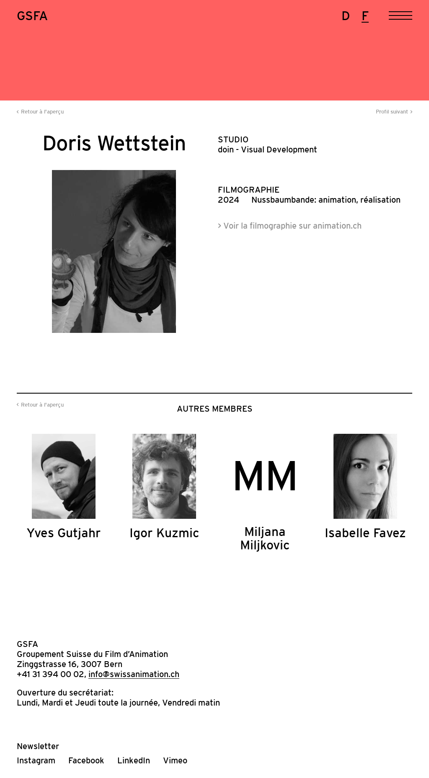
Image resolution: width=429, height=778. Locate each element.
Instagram (36, 760)
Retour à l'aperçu (42, 111)
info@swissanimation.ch (133, 674)
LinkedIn (133, 760)
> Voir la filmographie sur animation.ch (290, 225)
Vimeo (175, 760)
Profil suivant (392, 111)
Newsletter (38, 746)
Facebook (86, 760)
